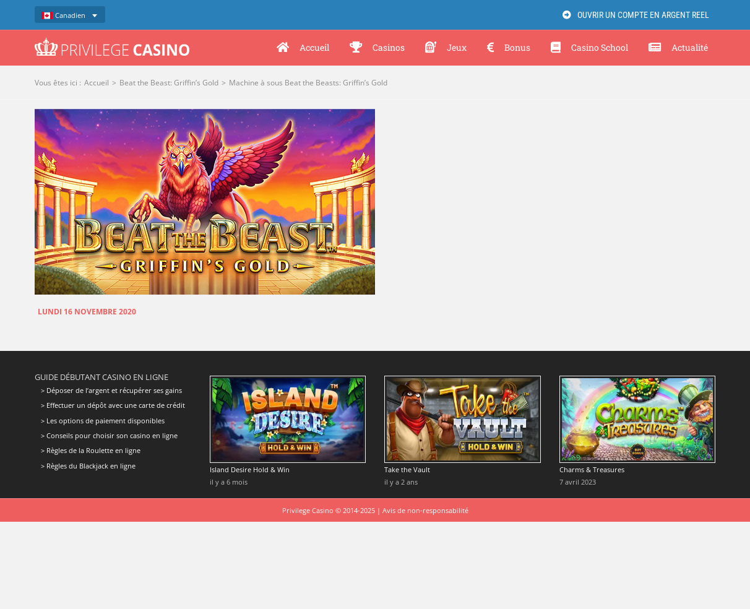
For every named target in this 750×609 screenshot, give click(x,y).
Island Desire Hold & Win (250, 469)
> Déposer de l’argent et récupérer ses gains (111, 390)
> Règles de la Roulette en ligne (90, 450)
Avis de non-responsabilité (425, 510)
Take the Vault (407, 469)
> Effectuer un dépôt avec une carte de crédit (113, 405)
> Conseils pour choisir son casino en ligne (109, 435)
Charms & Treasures (591, 469)
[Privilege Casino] (112, 42)
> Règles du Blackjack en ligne (88, 465)
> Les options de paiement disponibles (103, 420)
